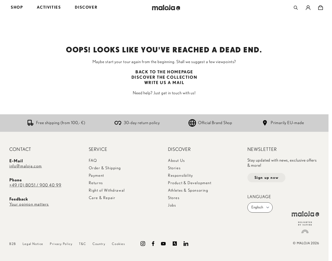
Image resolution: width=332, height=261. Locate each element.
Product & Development (190, 183)
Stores (174, 198)
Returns (96, 183)
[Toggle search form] (295, 7)
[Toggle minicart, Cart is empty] (320, 7)
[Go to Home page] (166, 7)
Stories (174, 168)
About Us (176, 161)
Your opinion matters (29, 204)
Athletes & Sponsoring (188, 190)
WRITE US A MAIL (164, 83)
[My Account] (308, 7)
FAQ (93, 161)
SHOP (17, 7)
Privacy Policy (61, 244)
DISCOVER (86, 7)
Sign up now (266, 178)
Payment (96, 175)
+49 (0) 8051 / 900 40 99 (35, 185)
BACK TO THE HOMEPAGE (164, 72)
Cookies (118, 244)
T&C (82, 244)
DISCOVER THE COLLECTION (164, 77)
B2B (12, 244)
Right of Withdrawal (107, 190)
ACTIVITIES (49, 7)
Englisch (260, 207)
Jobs (172, 205)
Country (98, 244)
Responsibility (180, 175)
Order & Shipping (105, 168)
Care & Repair (102, 198)
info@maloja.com (25, 166)
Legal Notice (33, 244)
